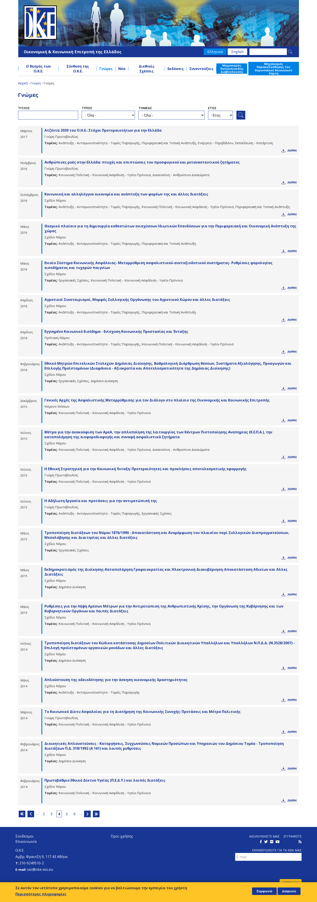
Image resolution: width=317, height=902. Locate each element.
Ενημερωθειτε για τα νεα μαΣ (277, 850)
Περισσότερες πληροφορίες (40, 894)
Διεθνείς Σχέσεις (147, 69)
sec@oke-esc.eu (40, 869)
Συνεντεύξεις (201, 68)
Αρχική (23, 83)
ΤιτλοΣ (24, 108)
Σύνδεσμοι (24, 836)
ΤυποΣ (87, 108)
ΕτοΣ (212, 108)
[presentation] (268, 870)
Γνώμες (106, 68)
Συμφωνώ (264, 891)
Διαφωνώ (289, 891)
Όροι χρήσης (122, 836)
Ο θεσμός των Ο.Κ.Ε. (38, 69)
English (237, 51)
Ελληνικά (215, 51)
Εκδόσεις (176, 68)
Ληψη (292, 150)
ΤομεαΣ (145, 108)
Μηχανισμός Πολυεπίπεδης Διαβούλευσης (231, 68)
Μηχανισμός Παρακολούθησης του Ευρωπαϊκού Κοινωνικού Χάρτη (273, 68)
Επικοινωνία (26, 841)
